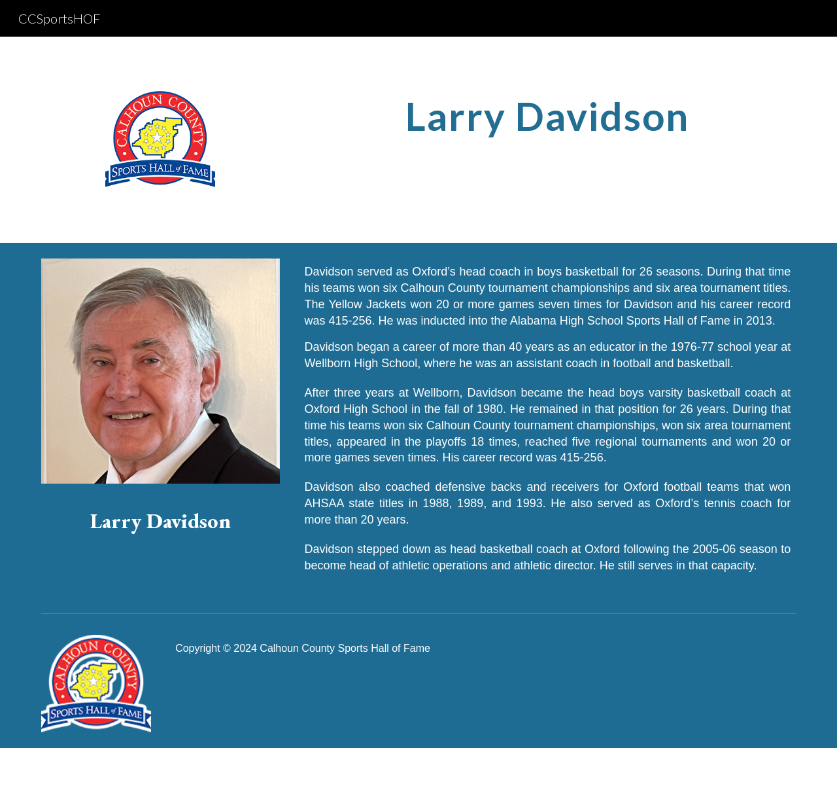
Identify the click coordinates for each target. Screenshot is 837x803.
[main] (547, 116)
